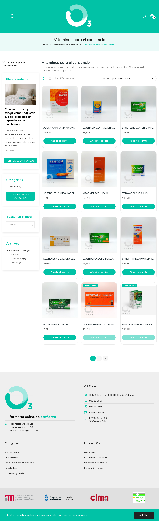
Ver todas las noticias (20, 160)
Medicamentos (12, 452)
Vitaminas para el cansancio (15, 64)
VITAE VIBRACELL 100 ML (96, 193)
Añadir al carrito (60, 140)
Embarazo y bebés (14, 473)
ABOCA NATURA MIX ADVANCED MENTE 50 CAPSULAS (138, 324)
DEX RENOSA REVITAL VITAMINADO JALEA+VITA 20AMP (99, 324)
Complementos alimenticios (19, 462)
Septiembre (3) (18, 258)
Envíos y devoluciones (95, 462)
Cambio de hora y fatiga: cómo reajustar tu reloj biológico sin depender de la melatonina (20, 116)
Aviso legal (90, 452)
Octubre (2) (16, 254)
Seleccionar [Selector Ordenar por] (136, 78)
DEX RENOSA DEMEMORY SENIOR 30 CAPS (59, 258)
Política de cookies (94, 468)
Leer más (9, 150)
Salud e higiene (13, 468)
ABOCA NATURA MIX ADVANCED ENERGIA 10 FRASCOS (59, 127)
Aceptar (144, 515)
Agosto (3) (16, 262)
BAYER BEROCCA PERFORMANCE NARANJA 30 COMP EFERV (99, 258)
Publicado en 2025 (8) (18, 250)
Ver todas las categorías (20, 196)
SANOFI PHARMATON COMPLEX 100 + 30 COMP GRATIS (138, 258)
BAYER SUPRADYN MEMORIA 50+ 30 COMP (99, 127)
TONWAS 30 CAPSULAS (135, 193)
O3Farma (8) (14, 186)
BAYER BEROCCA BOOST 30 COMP (59, 324)
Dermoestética (12, 457)
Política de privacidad (95, 457)
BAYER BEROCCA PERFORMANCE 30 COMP (138, 127)
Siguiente (105, 358)
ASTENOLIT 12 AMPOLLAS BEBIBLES (59, 193)
